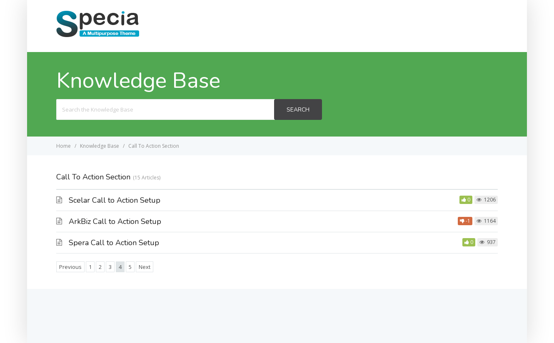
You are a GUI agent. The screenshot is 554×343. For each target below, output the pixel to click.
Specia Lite (473, 26)
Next (144, 267)
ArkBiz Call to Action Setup (115, 221)
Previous (70, 267)
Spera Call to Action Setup (114, 243)
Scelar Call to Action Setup (114, 200)
